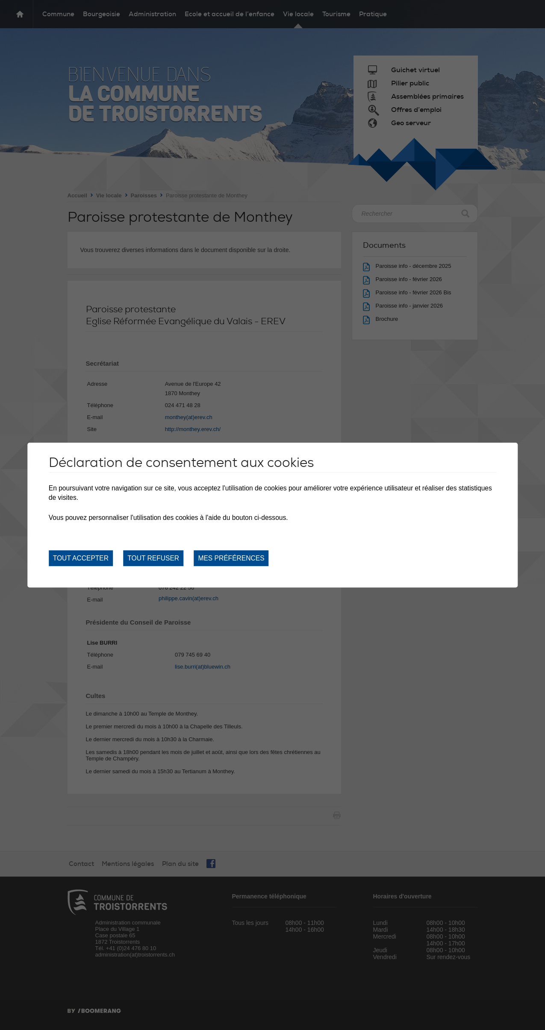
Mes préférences (231, 558)
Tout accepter (81, 558)
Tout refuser (153, 558)
